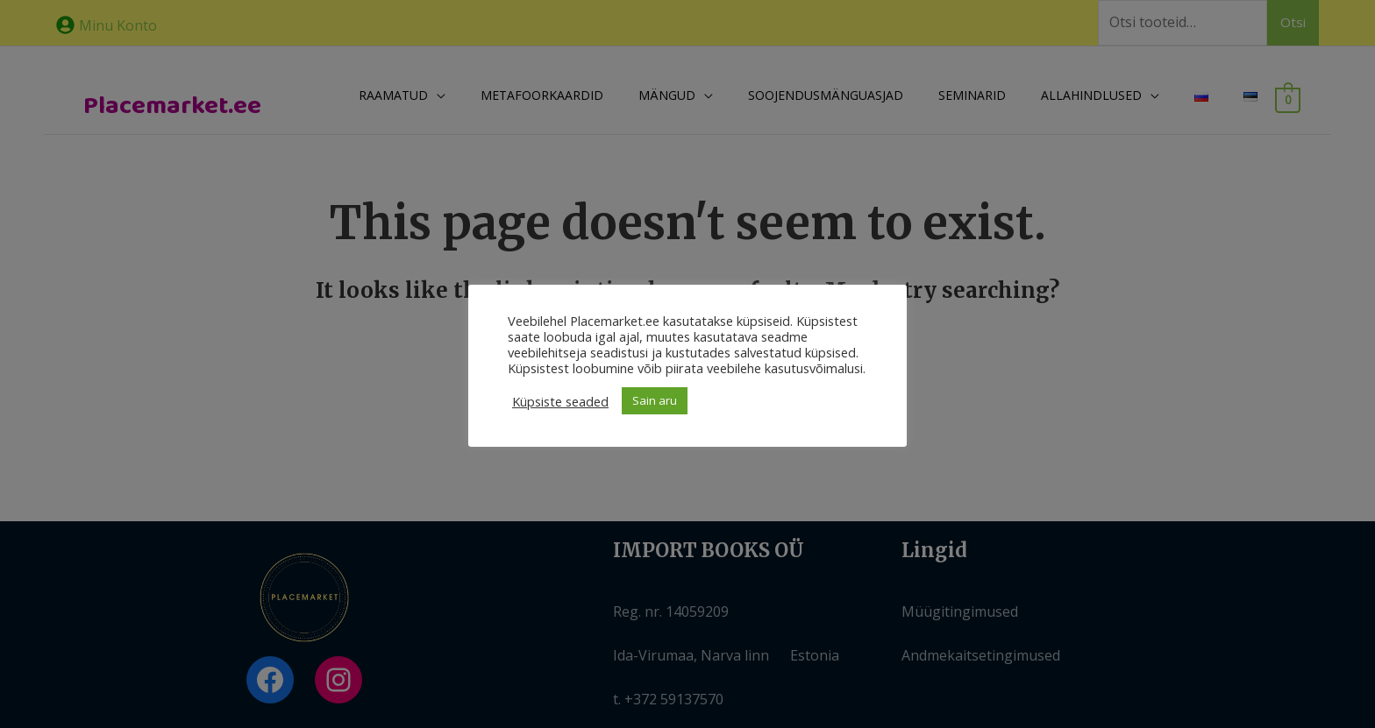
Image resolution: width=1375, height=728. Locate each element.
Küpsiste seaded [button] (560, 401)
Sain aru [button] (654, 400)
